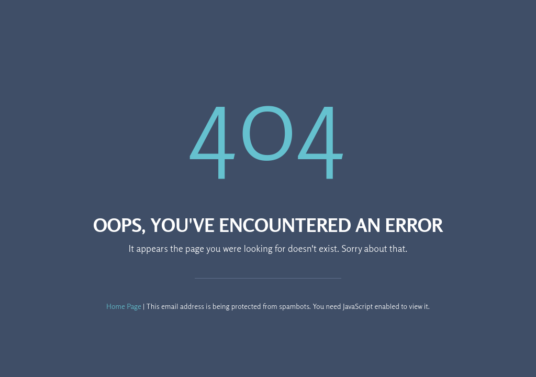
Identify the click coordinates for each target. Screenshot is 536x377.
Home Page (123, 306)
